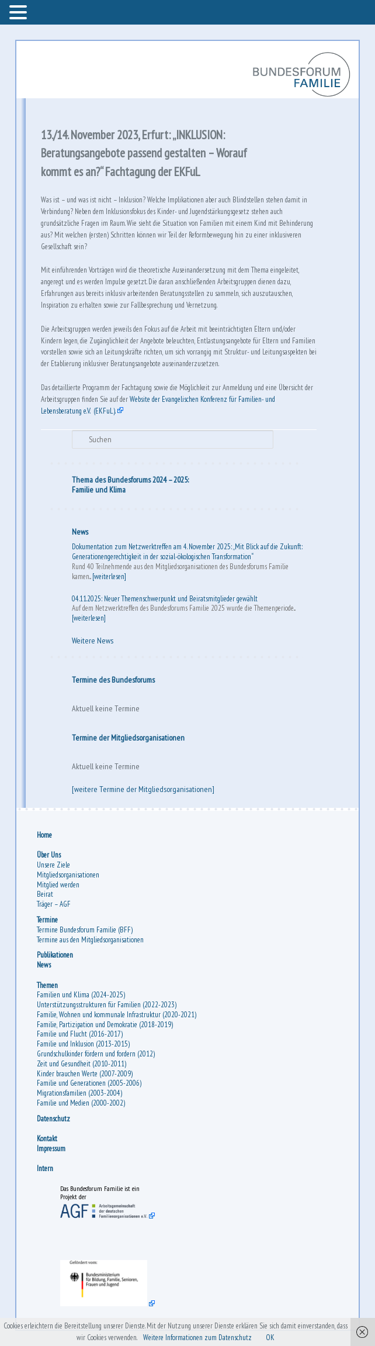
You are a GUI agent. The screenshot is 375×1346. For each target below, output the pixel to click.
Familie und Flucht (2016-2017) (80, 1034)
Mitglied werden (58, 885)
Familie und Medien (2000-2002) (81, 1103)
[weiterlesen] (109, 576)
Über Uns (49, 855)
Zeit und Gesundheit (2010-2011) (81, 1064)
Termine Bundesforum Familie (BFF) (85, 930)
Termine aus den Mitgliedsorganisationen (90, 940)
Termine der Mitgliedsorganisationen (128, 737)
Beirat (45, 894)
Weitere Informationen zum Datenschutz (197, 1337)
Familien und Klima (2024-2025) (81, 995)
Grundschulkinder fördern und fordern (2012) (96, 1054)
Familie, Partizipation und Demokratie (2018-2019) (105, 1025)
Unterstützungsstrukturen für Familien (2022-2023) (106, 1005)
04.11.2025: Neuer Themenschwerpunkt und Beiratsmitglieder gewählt (165, 599)
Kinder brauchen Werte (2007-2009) (85, 1074)
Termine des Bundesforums (113, 679)
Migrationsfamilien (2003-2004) (79, 1093)
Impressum (51, 1149)
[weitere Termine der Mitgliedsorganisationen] (143, 789)
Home (44, 835)
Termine (47, 920)
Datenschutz (53, 1119)
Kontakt (47, 1139)
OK (270, 1337)
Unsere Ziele (53, 865)
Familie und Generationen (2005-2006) (89, 1083)
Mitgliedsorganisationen (68, 875)
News (80, 531)
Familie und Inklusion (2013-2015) (83, 1044)
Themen (47, 985)
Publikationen (55, 955)
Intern (45, 1168)
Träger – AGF (54, 904)
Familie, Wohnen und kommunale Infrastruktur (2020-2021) (116, 1015)
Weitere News (92, 640)
